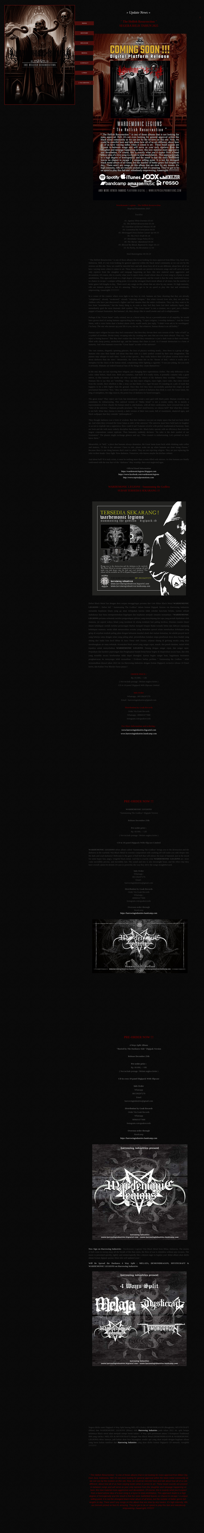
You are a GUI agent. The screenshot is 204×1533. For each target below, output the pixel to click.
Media (84, 53)
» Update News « (138, 12)
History (84, 33)
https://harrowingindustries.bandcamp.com (138, 913)
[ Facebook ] (84, 83)
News (84, 23)
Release (84, 43)
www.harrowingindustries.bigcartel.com (139, 730)
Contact (84, 63)
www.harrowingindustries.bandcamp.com (139, 733)
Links (84, 73)
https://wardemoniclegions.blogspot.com (138, 471)
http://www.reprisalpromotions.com (138, 477)
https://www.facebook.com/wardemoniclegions (138, 474)
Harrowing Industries (147, 1430)
